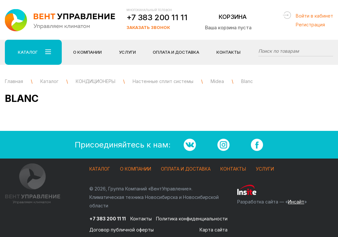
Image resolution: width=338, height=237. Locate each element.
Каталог (99, 169)
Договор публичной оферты (121, 229)
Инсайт (296, 201)
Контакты (228, 52)
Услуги (265, 169)
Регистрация (310, 24)
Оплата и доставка (186, 169)
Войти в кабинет (314, 16)
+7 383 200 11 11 (157, 17)
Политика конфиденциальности (192, 218)
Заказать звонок (148, 27)
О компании (135, 169)
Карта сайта (214, 229)
